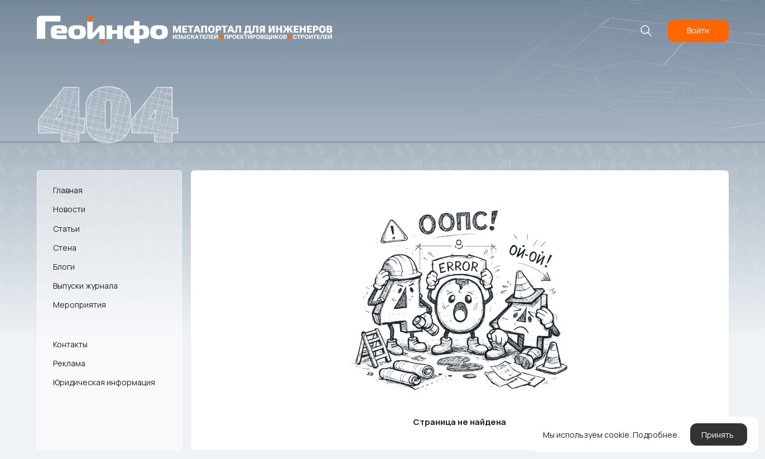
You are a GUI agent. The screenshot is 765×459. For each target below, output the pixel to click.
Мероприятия (79, 304)
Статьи (66, 228)
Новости (69, 209)
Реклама (69, 363)
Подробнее (655, 434)
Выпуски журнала (85, 285)
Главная (68, 190)
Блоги (64, 266)
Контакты (70, 344)
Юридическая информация (104, 382)
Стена (64, 247)
